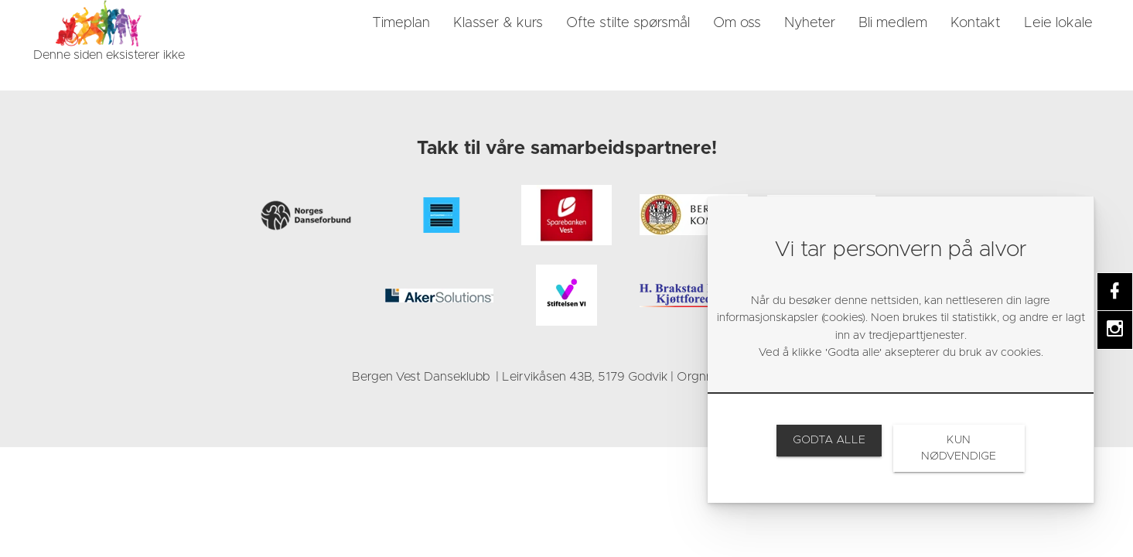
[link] (99, 23)
